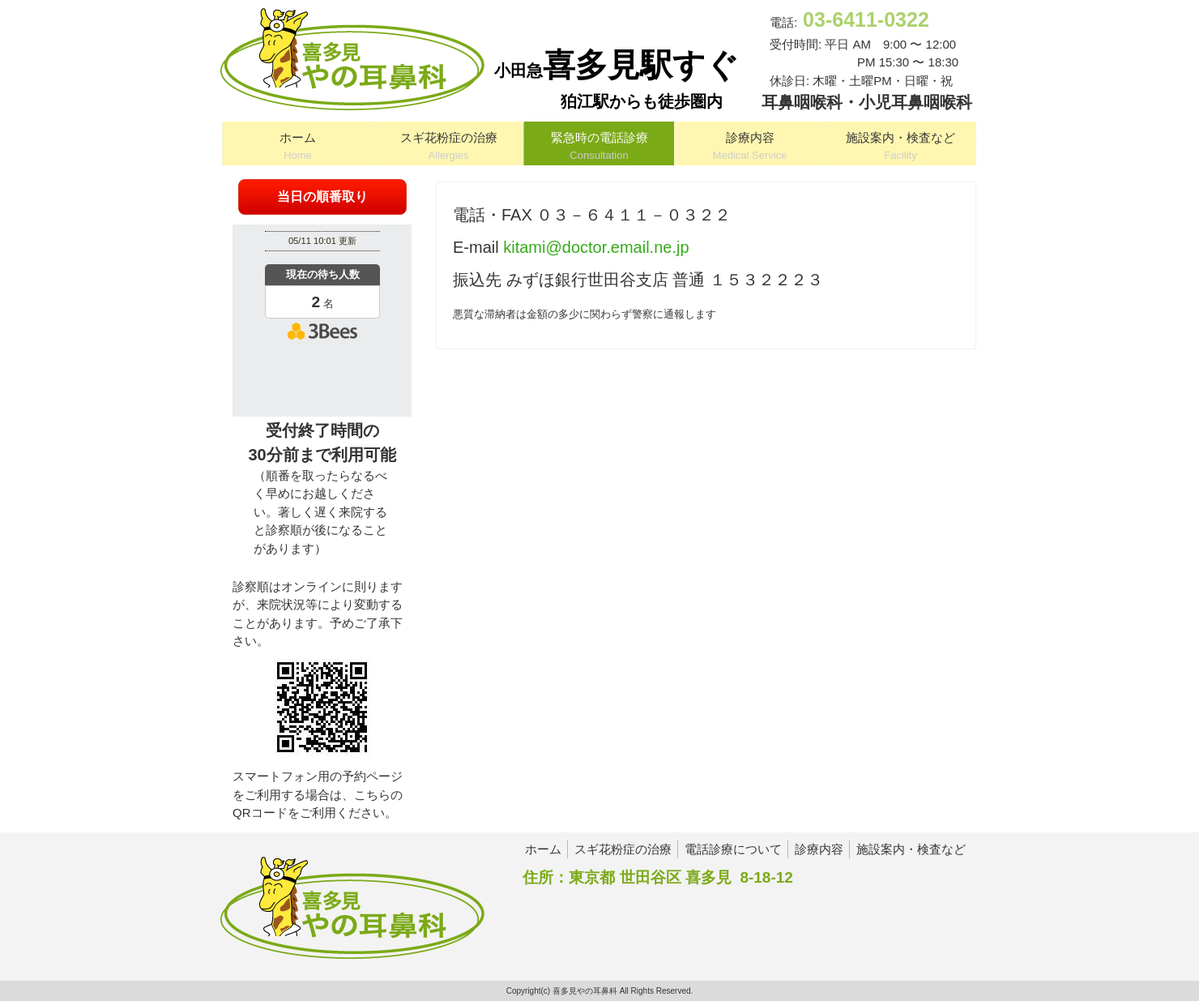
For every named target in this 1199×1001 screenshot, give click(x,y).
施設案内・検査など (911, 849)
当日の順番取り (322, 196)
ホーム (543, 849)
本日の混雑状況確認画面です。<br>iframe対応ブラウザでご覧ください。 (322, 318)
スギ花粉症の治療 (623, 849)
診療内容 (819, 849)
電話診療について (733, 849)
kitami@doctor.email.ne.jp (596, 247)
